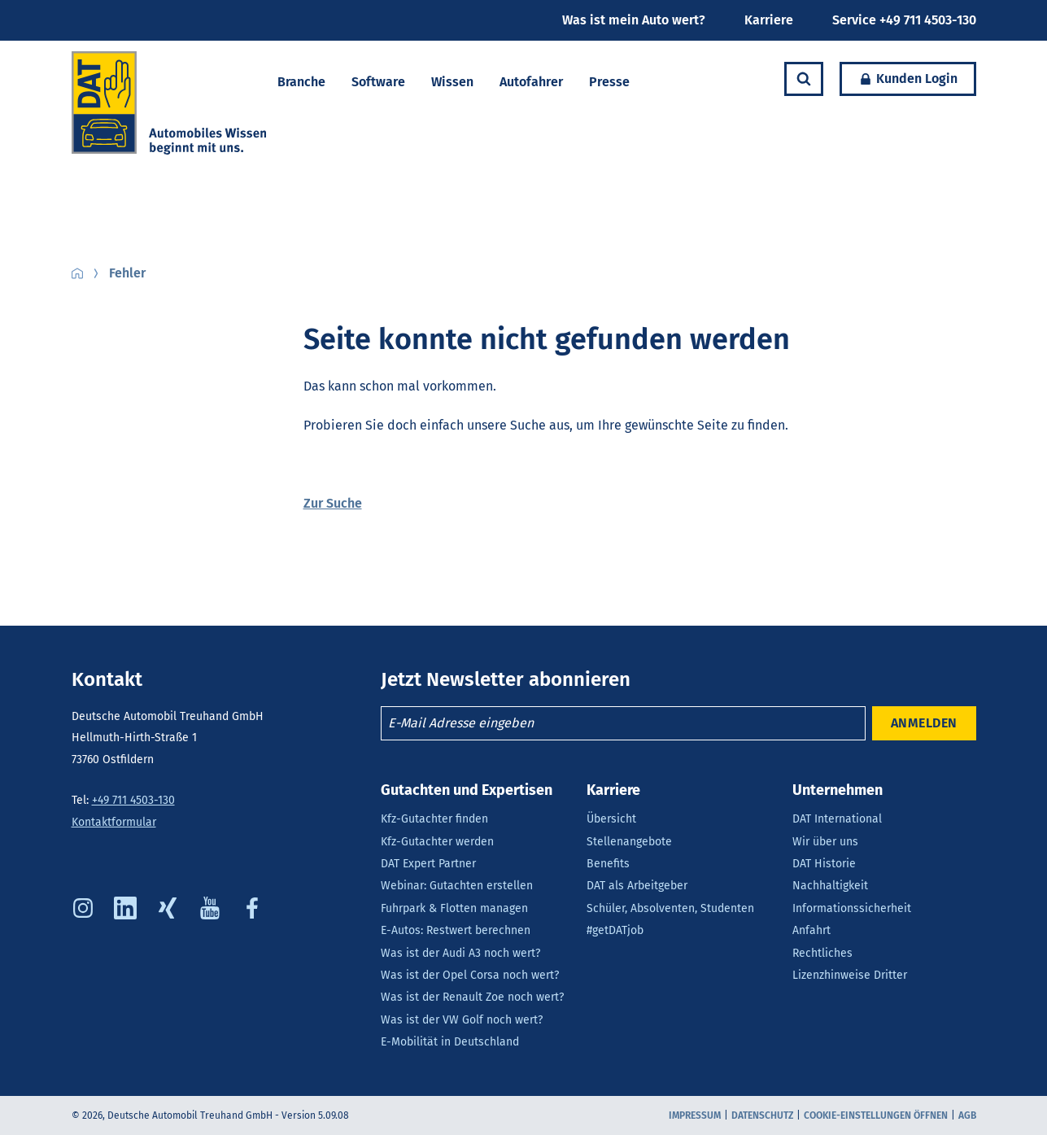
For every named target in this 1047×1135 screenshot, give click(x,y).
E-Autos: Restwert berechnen (455, 930)
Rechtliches (822, 953)
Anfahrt (811, 930)
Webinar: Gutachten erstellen (457, 886)
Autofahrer (531, 81)
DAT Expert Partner (428, 864)
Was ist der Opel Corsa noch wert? (470, 975)
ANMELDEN (924, 723)
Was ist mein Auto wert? (633, 20)
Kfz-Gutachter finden (434, 819)
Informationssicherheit (851, 908)
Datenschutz (762, 1115)
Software (378, 81)
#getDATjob (615, 930)
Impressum (695, 1115)
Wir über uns (825, 842)
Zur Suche (332, 503)
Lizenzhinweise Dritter (849, 975)
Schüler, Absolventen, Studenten (670, 908)
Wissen (452, 81)
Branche (301, 81)
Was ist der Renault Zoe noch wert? (472, 997)
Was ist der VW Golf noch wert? (462, 1020)
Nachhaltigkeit (830, 886)
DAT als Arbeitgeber (637, 886)
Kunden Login (899, 79)
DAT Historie (824, 864)
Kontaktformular (114, 822)
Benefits (608, 864)
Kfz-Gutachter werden (437, 842)
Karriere (768, 20)
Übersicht (611, 819)
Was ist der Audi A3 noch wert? (460, 953)
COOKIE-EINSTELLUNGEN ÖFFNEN (876, 1115)
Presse (609, 81)
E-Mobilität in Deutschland (450, 1042)
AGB (967, 1115)
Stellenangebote (629, 842)
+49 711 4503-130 (133, 800)
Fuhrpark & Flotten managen (454, 908)
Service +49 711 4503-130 (904, 20)
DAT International (837, 819)
